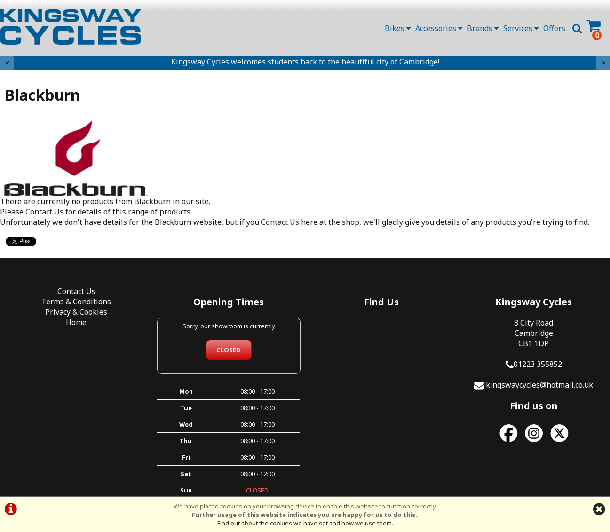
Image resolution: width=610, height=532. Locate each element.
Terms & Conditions (76, 301)
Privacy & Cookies (76, 312)
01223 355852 (538, 364)
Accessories (438, 28)
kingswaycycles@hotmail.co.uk (539, 385)
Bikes (398, 28)
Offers (554, 28)
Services (521, 28)
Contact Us (44, 211)
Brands (483, 28)
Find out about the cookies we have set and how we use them (304, 523)
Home (76, 322)
